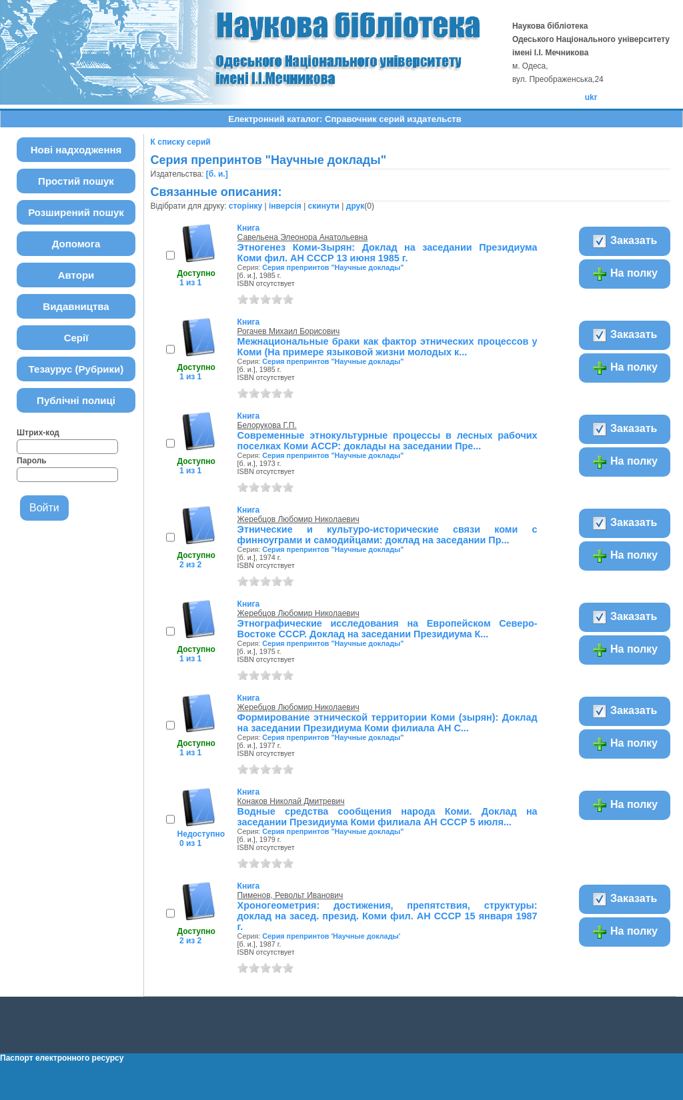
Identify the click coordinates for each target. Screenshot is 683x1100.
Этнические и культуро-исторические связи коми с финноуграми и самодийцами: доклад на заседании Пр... (387, 534)
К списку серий (181, 142)
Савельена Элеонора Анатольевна (302, 237)
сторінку (245, 206)
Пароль (32, 460)
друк (355, 206)
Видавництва (76, 306)
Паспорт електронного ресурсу (61, 1058)
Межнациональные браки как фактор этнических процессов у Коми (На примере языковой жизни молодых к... (387, 346)
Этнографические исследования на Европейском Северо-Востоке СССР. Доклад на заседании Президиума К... (387, 628)
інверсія (285, 206)
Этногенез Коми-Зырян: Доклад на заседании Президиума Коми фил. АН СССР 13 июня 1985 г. (387, 252)
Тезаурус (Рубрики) (76, 369)
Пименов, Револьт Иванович (290, 895)
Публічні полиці (76, 400)
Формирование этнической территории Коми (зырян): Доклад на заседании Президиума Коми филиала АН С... (387, 722)
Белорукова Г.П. (267, 425)
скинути (323, 206)
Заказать (625, 241)
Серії (76, 337)
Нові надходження (76, 149)
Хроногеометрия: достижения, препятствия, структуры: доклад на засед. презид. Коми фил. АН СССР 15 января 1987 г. (387, 916)
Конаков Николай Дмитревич (291, 801)
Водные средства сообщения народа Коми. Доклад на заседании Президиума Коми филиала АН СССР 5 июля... (387, 816)
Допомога (76, 243)
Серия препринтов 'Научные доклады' (331, 936)
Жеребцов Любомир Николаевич (298, 519)
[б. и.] (217, 174)
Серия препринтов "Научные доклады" (333, 267)
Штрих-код (38, 432)
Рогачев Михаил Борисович (288, 331)
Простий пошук (76, 181)
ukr (591, 97)
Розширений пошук (76, 212)
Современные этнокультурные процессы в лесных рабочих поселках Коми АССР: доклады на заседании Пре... (387, 440)
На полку (625, 274)
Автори (76, 275)
